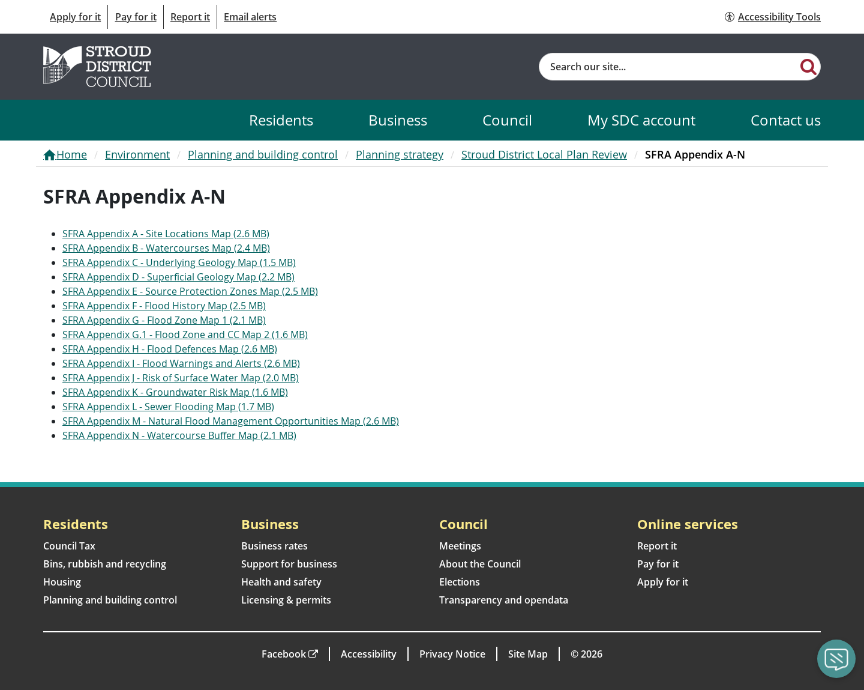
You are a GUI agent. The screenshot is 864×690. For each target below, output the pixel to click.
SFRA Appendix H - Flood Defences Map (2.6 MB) (169, 349)
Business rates (274, 545)
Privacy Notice (452, 654)
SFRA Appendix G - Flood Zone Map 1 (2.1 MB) (164, 320)
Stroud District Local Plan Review (544, 154)
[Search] (808, 66)
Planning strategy (399, 154)
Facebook (284, 654)
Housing (62, 582)
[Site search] (668, 66)
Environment (137, 154)
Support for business (289, 563)
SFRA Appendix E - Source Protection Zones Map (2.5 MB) (190, 291)
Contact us (786, 120)
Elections (459, 582)
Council (507, 120)
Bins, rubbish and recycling (104, 563)
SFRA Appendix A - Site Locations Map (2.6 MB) (165, 233)
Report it (190, 16)
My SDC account (641, 120)
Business (397, 120)
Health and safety (281, 582)
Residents (281, 120)
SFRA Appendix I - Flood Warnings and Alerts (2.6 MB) (181, 363)
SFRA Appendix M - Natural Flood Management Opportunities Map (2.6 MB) (230, 421)
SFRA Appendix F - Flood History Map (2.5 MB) (164, 305)
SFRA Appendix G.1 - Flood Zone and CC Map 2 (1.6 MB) (185, 334)
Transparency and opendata (503, 600)
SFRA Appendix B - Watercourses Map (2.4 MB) (166, 248)
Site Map (528, 654)
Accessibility (369, 654)
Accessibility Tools (779, 16)
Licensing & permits (286, 600)
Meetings (460, 545)
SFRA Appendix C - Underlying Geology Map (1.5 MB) (179, 262)
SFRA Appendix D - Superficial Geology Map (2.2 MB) (178, 276)
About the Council (480, 563)
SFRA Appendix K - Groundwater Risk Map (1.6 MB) (175, 392)
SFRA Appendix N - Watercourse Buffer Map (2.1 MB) (179, 435)
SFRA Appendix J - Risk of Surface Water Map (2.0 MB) (180, 377)
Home (71, 154)
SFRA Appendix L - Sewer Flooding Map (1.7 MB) (168, 406)
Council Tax (69, 545)
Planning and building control (263, 154)
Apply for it (75, 16)
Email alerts (250, 16)
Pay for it (136, 16)
